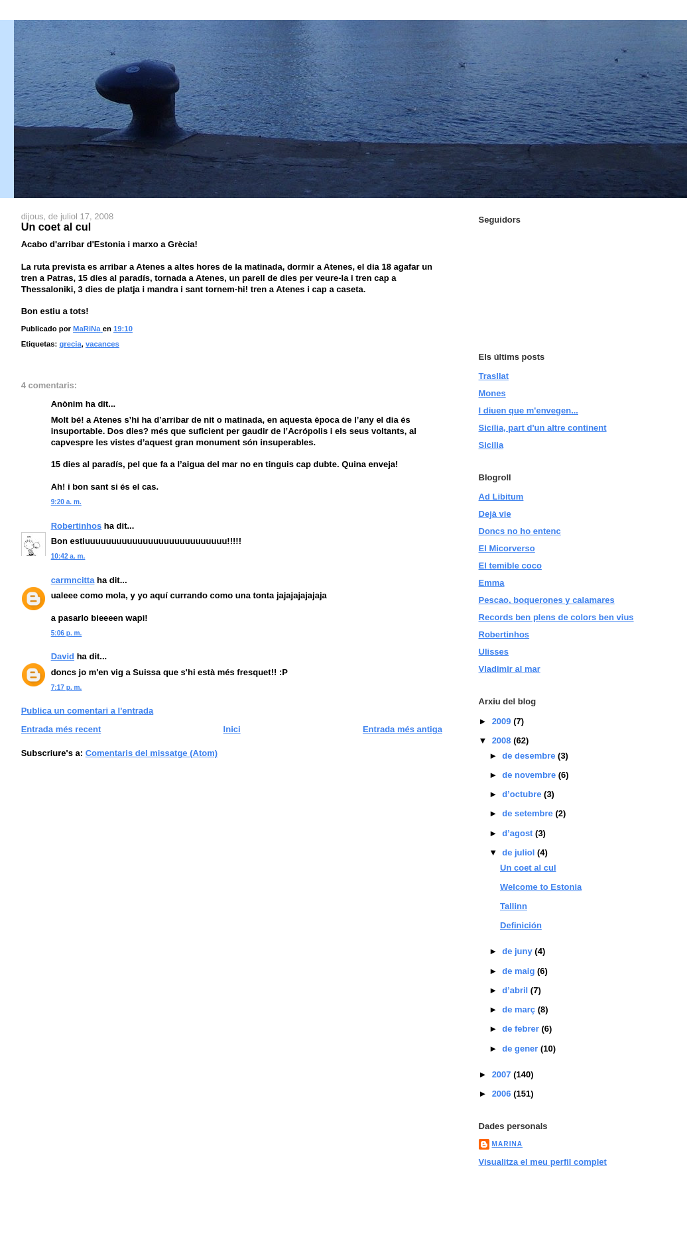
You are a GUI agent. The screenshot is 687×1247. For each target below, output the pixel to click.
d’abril (516, 990)
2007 (503, 1074)
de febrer (521, 1029)
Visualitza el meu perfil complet (543, 1162)
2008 (503, 740)
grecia (70, 344)
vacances (102, 344)
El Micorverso (507, 548)
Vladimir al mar (509, 669)
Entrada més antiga (402, 729)
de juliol (519, 852)
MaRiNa (507, 1144)
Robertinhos (76, 526)
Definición (521, 925)
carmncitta (73, 580)
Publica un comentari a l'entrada (87, 711)
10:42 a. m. (68, 556)
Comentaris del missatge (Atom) (152, 753)
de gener (521, 1049)
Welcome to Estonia (541, 887)
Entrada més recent (61, 729)
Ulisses (494, 652)
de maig (519, 971)
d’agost (518, 833)
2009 (503, 721)
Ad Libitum (501, 497)
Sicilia (491, 445)
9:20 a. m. (66, 502)
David (62, 656)
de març (519, 1009)
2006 (503, 1094)
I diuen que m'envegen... (528, 410)
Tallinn (513, 906)
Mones (492, 393)
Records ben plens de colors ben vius (556, 617)
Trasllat (494, 376)
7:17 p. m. (66, 687)
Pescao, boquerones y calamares (547, 600)
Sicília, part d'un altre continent (543, 428)
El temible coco (510, 565)
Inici (232, 729)
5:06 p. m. (66, 633)
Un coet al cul (528, 868)
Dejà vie (495, 514)
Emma (492, 583)
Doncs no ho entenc (520, 531)
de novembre (530, 775)
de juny (518, 951)
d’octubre (523, 794)
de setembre (528, 813)
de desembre (530, 756)
